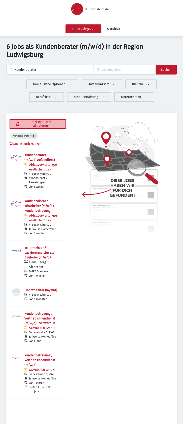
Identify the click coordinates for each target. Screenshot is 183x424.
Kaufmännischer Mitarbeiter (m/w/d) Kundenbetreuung (39, 206)
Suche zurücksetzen (25, 144)
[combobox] (50, 70)
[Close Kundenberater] (33, 136)
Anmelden (113, 29)
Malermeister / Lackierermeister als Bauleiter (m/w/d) (39, 252)
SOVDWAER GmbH (42, 328)
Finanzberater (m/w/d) (40, 290)
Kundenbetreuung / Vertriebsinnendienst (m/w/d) (39, 360)
